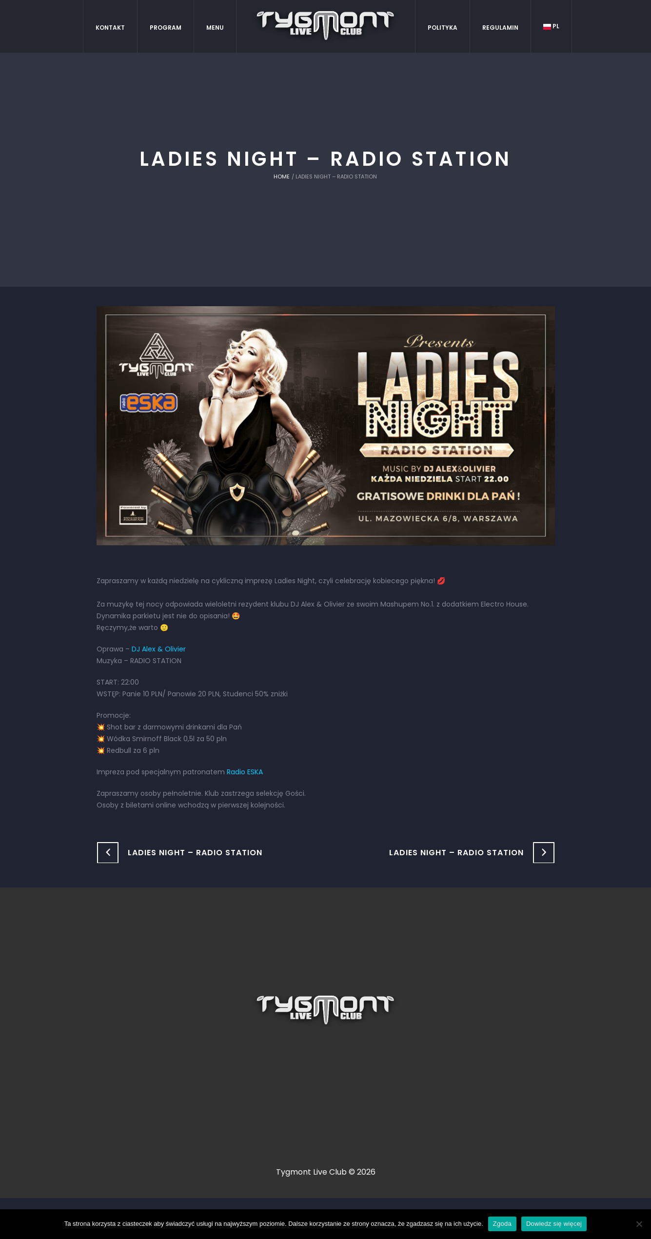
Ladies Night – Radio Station (195, 852)
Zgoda (502, 1223)
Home (282, 176)
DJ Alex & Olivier (159, 649)
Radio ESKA (245, 772)
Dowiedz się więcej (554, 1223)
